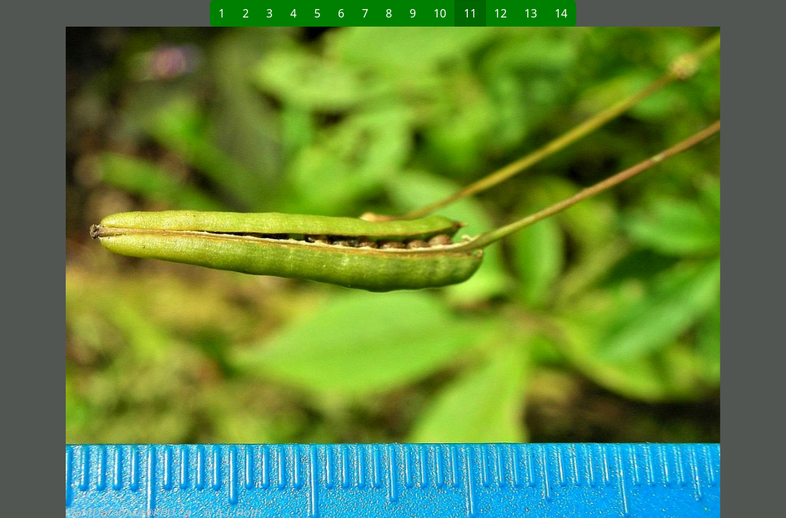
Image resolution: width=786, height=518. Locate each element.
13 (530, 13)
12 (500, 13)
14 (561, 13)
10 (440, 13)
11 (470, 13)
